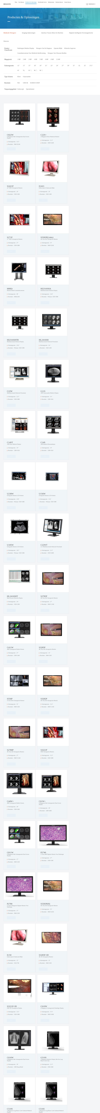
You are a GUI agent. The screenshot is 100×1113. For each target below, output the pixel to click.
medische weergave (10, 33)
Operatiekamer (30, 90)
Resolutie (7, 84)
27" (63, 66)
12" (18, 66)
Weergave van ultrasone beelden (57, 54)
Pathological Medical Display (25, 49)
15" (29, 66)
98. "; (41, 71)
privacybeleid (9, 1108)
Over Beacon (21, 2)
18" (35, 66)
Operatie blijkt (58, 49)
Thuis (16, 2)
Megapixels (8, 60)
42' (18, 71)
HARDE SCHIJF (35, 84)
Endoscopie (20, 90)
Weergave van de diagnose (44, 49)
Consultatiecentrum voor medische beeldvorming (31, 54)
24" (57, 66)
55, (24, 71)
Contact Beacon (67, 2)
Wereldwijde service (42, 2)
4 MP (35, 60)
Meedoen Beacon (59, 2)
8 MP (52, 60)
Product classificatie (8, 50)
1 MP (19, 60)
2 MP (24, 60)
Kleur (19, 77)
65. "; (30, 71)
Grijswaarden (26, 77)
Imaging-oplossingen (29, 33)
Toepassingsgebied (10, 90)
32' (85, 66)
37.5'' (91, 66)
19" (41, 66)
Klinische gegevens (69, 49)
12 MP (58, 60)
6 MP (46, 60)
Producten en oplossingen (31, 2)
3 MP (30, 60)
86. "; (35, 71)
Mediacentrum (51, 2)
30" (68, 66)
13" (24, 66)
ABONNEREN (30, 1044)
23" (52, 66)
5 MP (41, 60)
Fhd (18, 84)
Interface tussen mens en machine (54, 33)
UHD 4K (25, 84)
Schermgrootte (9, 66)
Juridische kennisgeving (22, 1108)
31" (74, 66)
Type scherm (8, 77)
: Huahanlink (56, 1106)
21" (46, 66)
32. (79, 66)
